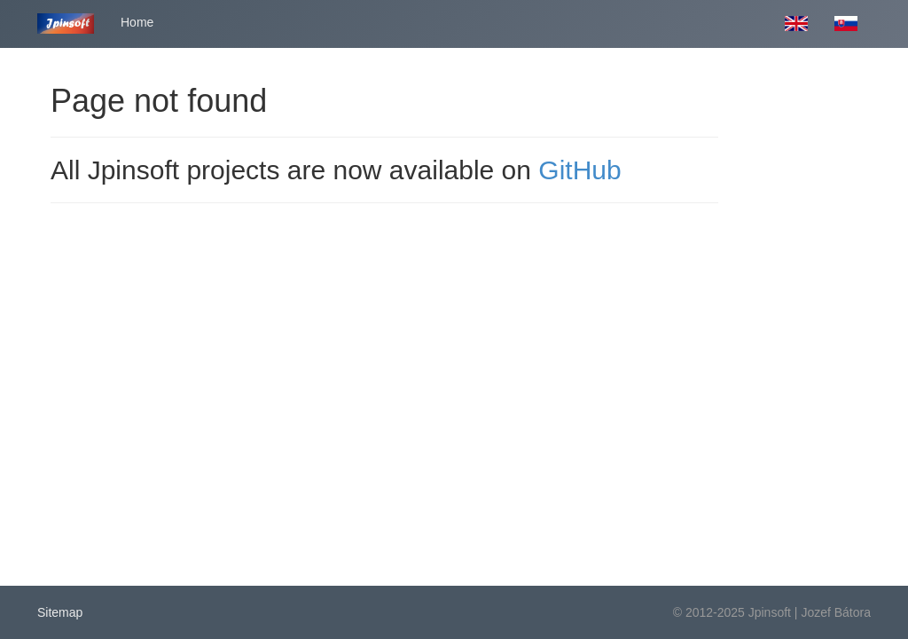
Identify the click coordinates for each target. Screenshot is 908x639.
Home (137, 22)
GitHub (579, 170)
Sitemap (59, 612)
